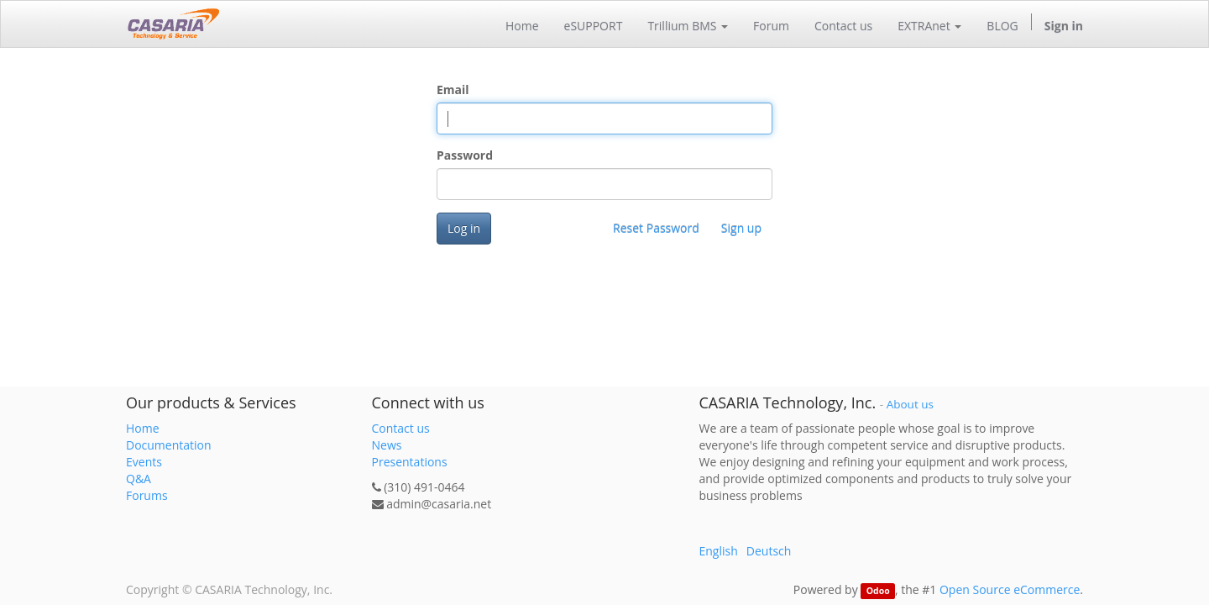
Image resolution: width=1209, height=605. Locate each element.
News (387, 445)
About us (910, 404)
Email (453, 89)
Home (143, 428)
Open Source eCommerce (1009, 589)
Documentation (169, 445)
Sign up (741, 228)
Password (465, 155)
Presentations (409, 462)
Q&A (138, 479)
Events (144, 462)
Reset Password (656, 228)
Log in (463, 228)
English (718, 551)
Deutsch (769, 551)
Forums (147, 495)
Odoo (878, 591)
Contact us (401, 428)
